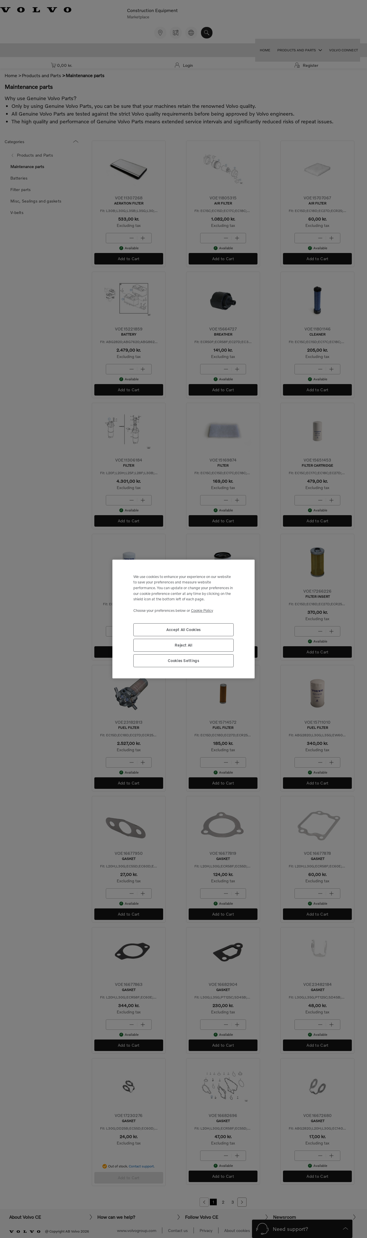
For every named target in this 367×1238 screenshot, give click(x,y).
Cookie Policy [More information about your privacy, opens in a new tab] (202, 610)
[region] (183, 619)
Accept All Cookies (183, 629)
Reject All (183, 645)
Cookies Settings (183, 660)
